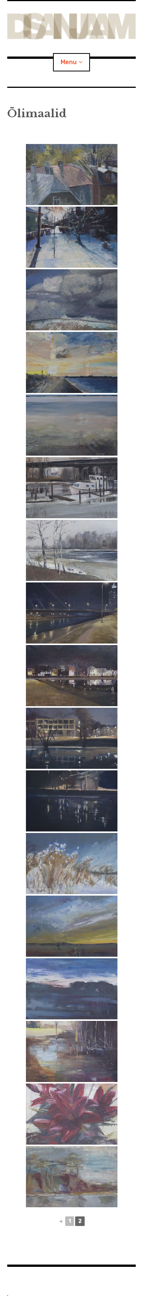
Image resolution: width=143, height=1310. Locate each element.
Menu (69, 62)
